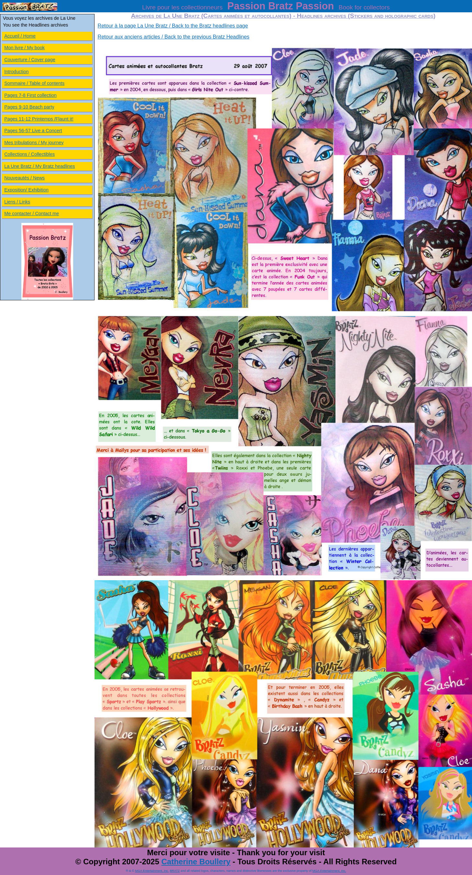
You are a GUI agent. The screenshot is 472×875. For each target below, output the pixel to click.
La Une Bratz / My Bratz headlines (39, 166)
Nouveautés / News (24, 177)
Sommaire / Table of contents (34, 83)
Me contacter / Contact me (31, 213)
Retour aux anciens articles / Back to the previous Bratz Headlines (174, 37)
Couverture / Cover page (29, 59)
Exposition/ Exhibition (26, 189)
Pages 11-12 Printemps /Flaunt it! (38, 118)
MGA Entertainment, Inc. (152, 870)
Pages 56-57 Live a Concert (33, 130)
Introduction (16, 71)
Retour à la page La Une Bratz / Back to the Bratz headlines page (173, 26)
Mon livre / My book (24, 47)
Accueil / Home (20, 36)
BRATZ (175, 870)
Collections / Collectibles (29, 154)
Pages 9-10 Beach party (29, 106)
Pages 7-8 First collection (30, 95)
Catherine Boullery (195, 861)
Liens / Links (17, 201)
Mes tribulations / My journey (33, 142)
